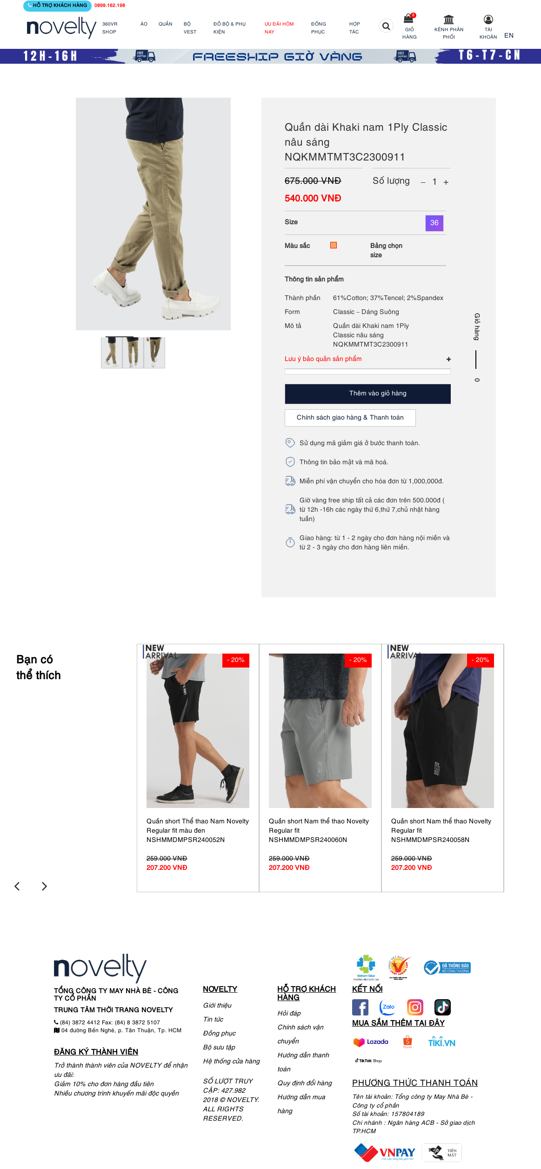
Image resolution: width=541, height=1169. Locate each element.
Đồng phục (219, 1032)
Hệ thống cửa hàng (231, 1060)
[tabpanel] (111, 365)
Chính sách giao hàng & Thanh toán (350, 418)
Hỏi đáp (289, 1012)
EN (509, 36)
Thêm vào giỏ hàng (378, 394)
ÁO (143, 24)
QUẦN (166, 24)
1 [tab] (120, 336)
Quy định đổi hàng (304, 1082)
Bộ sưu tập (219, 1046)
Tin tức (213, 1018)
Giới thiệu (217, 1004)
